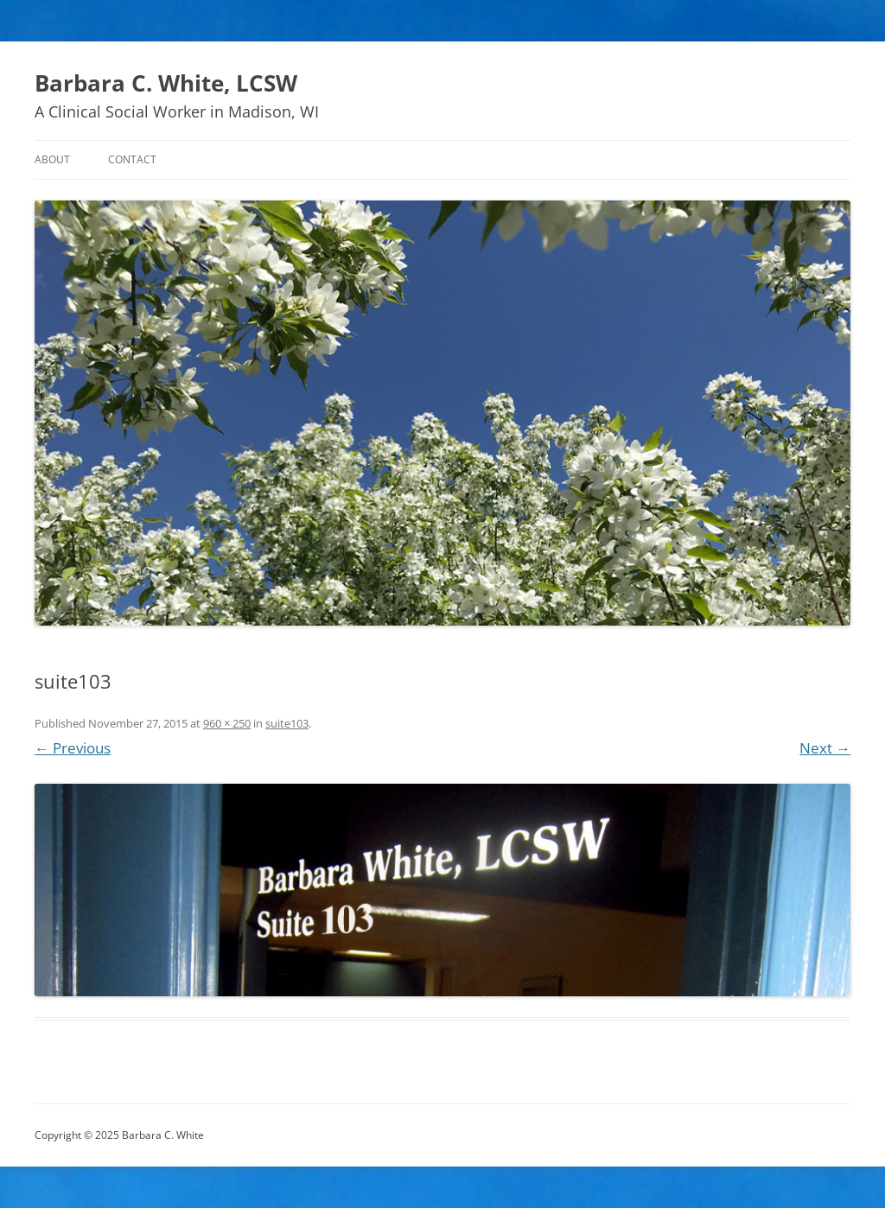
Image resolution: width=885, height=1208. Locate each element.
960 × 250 (227, 723)
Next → (824, 748)
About (52, 159)
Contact (132, 159)
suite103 (287, 723)
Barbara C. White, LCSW (166, 83)
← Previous (73, 748)
